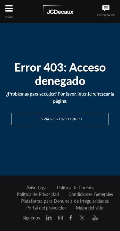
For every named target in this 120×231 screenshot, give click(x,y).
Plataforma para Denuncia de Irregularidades (65, 201)
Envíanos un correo (60, 118)
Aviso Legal (36, 187)
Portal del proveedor (46, 207)
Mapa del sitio (90, 207)
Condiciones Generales (90, 194)
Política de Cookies (75, 187)
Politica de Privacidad (38, 194)
